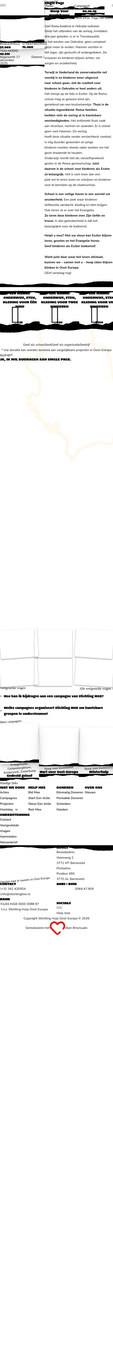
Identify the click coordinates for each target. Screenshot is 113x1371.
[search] (112, 5)
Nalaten (62, 809)
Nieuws (90, 792)
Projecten (7, 804)
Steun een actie (39, 804)
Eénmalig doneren (69, 792)
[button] (56, 696)
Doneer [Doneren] (100, 13)
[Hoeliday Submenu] (16, 809)
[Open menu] (109, 13)
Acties (4, 792)
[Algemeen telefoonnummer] (13, 889)
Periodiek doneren (69, 798)
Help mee (63, 913)
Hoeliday (6, 809)
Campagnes (8, 798)
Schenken (63, 804)
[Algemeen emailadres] (15, 894)
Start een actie (39, 798)
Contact (5, 819)
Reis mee (34, 809)
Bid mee (34, 792)
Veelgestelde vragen (9, 828)
